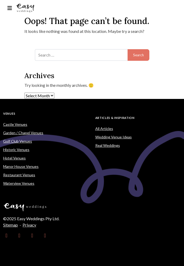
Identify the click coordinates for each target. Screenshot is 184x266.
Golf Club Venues (17, 141)
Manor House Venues (21, 166)
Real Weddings (107, 145)
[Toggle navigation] (9, 8)
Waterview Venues (18, 183)
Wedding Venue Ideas (113, 137)
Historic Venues (16, 149)
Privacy (29, 224)
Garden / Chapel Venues (23, 133)
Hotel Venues (14, 158)
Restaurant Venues (19, 175)
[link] (6, 235)
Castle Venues (15, 124)
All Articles (104, 128)
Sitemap (10, 224)
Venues (9, 113)
